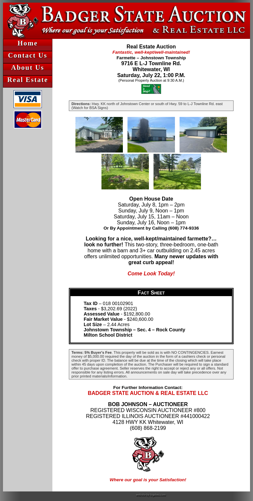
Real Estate (27, 79)
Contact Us (27, 55)
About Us (27, 67)
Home (27, 43)
